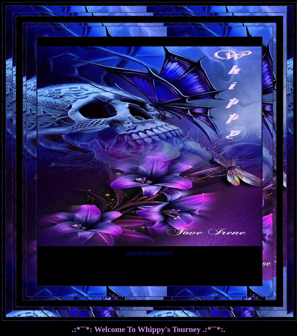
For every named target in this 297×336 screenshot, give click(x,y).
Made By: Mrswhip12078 (149, 253)
